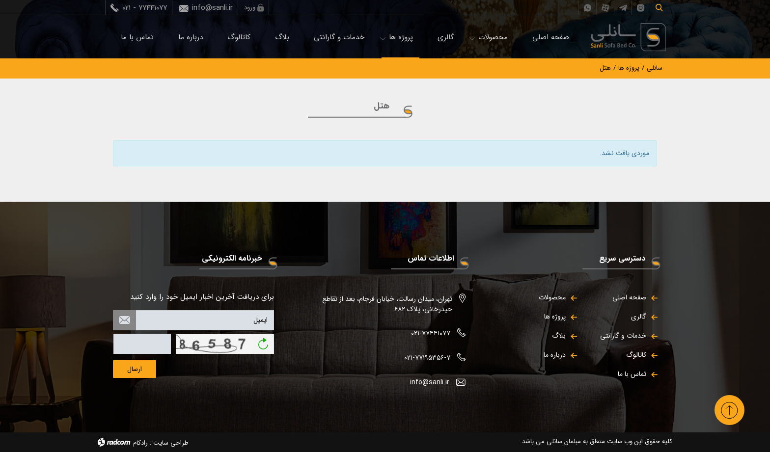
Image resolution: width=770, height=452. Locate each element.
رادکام (140, 443)
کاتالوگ (238, 37)
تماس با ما (137, 37)
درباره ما (190, 37)
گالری (446, 37)
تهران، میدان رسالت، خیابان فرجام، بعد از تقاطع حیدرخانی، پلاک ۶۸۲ (387, 304)
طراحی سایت (171, 443)
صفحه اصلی (550, 37)
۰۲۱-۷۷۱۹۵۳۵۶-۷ (427, 357)
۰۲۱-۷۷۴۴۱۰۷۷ (430, 333)
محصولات (493, 37)
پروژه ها (401, 37)
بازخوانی (263, 340)
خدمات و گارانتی (339, 37)
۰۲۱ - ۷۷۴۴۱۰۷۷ (144, 8)
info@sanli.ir (212, 8)
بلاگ (282, 37)
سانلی (654, 68)
